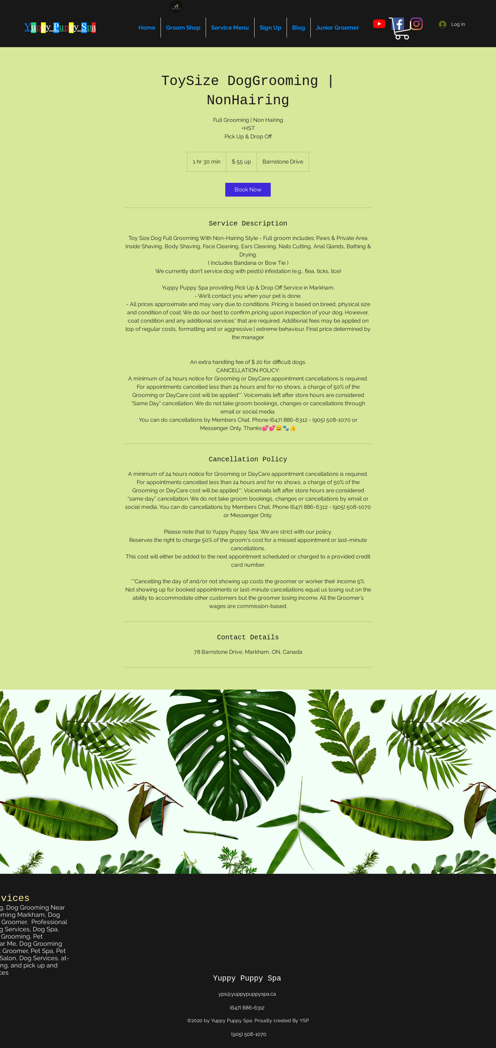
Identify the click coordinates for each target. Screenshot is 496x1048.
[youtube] (379, 24)
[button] (402, 29)
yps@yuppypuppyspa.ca (247, 994)
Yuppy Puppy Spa (247, 978)
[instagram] (416, 24)
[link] (248, 190)
